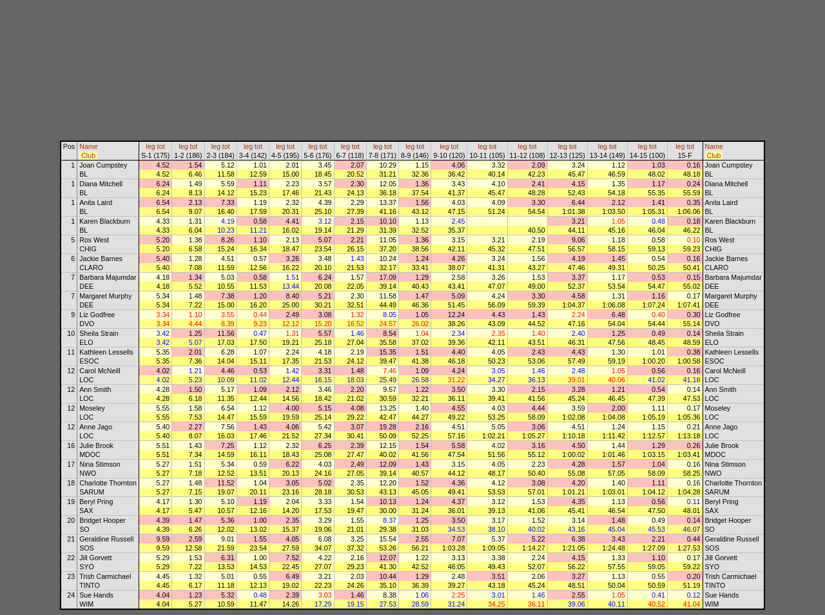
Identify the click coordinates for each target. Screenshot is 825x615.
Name (88, 146)
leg (150, 146)
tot (161, 146)
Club (88, 155)
